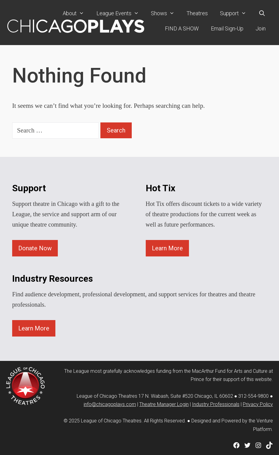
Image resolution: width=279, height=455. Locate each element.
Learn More (167, 248)
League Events (120, 13)
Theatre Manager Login (164, 404)
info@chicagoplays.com (110, 404)
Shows (165, 13)
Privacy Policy (258, 404)
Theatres (197, 13)
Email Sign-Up (227, 28)
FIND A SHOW (182, 28)
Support (236, 13)
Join (261, 28)
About (76, 13)
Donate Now (35, 248)
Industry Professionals (215, 404)
